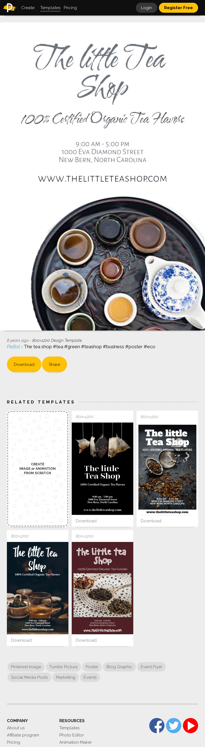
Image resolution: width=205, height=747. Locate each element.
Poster (92, 666)
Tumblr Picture (63, 666)
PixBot (14, 346)
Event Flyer (151, 666)
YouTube (190, 725)
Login (146, 7)
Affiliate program (23, 735)
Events (90, 677)
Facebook (156, 725)
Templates (69, 727)
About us (16, 727)
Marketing (65, 677)
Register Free (178, 7)
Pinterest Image (26, 666)
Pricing (13, 742)
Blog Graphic (119, 666)
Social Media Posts (29, 677)
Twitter (173, 725)
